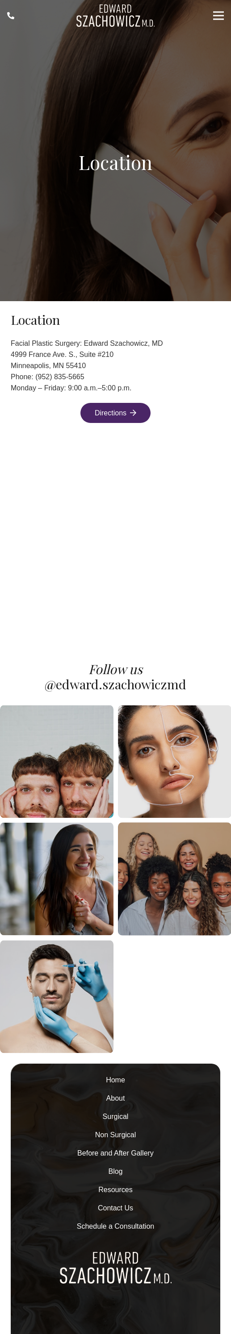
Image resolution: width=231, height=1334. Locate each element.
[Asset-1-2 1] (115, 15)
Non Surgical (115, 1135)
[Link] (10, 15)
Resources (115, 1189)
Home (115, 1080)
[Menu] (218, 15)
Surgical (116, 1116)
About (115, 1098)
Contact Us (115, 1208)
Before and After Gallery (115, 1153)
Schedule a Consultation (115, 1226)
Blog (115, 1171)
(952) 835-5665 (59, 377)
